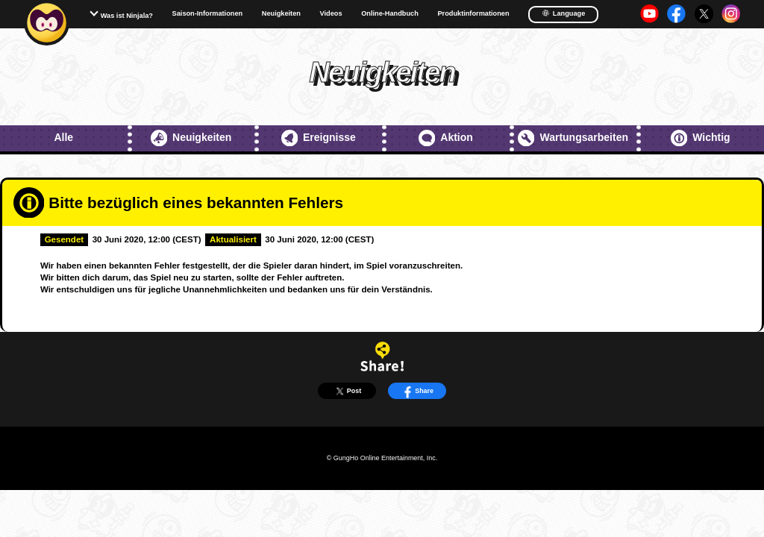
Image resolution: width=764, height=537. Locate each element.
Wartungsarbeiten (573, 138)
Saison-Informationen (207, 13)
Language (563, 13)
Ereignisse (318, 138)
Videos (331, 13)
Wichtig (700, 138)
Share (417, 391)
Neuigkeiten (281, 13)
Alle (63, 137)
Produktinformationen (473, 13)
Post (347, 391)
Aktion (446, 138)
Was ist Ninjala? (127, 15)
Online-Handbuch (390, 13)
